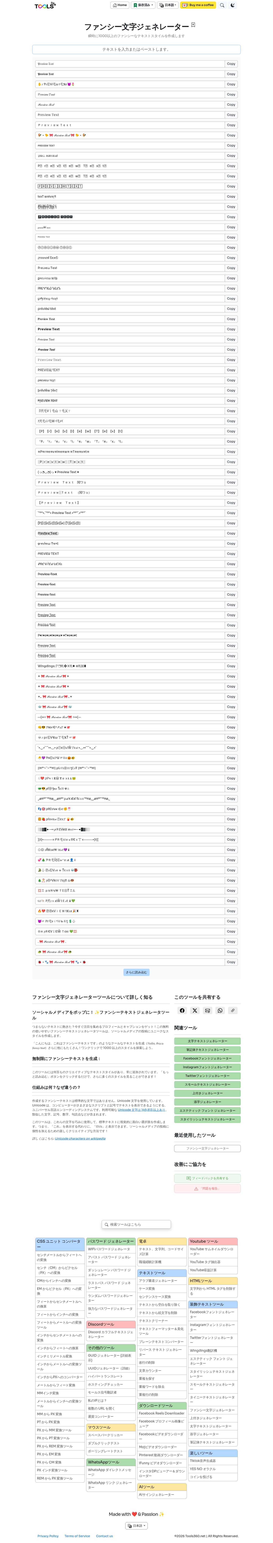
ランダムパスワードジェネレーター (110, 1298)
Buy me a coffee (198, 5)
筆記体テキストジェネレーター (207, 1050)
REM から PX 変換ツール (55, 1478)
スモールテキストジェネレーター (207, 1085)
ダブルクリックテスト (104, 1443)
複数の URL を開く (101, 1408)
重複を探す (147, 1379)
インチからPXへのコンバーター (60, 1377)
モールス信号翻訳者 (102, 1392)
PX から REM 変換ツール (55, 1446)
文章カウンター (150, 1371)
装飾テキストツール (207, 1304)
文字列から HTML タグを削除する (213, 1291)
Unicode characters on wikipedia (80, 1139)
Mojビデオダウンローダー (158, 1447)
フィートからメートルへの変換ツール (59, 1325)
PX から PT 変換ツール (53, 1438)
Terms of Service (77, 1536)
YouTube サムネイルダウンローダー (211, 1251)
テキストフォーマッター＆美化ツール (161, 1331)
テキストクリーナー (153, 1321)
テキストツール (152, 1273)
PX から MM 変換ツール (54, 1430)
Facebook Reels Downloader (161, 1413)
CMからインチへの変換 (54, 1281)
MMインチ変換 (48, 1393)
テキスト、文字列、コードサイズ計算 (161, 1251)
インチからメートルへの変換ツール (59, 1366)
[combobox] (136, 1224)
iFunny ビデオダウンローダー (160, 1463)
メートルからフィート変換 (56, 1385)
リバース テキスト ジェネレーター (160, 1352)
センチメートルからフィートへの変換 (59, 1257)
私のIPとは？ (97, 1401)
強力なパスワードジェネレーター (110, 1311)
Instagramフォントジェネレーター (207, 1067)
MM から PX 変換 (49, 1414)
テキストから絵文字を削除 (158, 1313)
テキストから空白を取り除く (159, 1305)
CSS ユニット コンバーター (59, 1244)
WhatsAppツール (103, 1462)
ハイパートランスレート (105, 1376)
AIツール (146, 1487)
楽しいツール (201, 1453)
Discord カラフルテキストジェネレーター (110, 1334)
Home (120, 5)
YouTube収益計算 (203, 1270)
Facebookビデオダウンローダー (161, 1436)
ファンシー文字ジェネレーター (207, 1148)
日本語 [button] (135, 1526)
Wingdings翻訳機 (203, 1351)
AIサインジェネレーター (156, 1495)
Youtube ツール (204, 1241)
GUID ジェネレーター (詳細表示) (109, 1358)
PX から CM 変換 (49, 1462)
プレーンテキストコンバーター (161, 1342)
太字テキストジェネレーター (207, 1041)
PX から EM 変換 (49, 1454)
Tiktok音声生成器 (203, 1461)
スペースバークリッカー (105, 1435)
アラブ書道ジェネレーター (158, 1281)
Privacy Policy (48, 1536)
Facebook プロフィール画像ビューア (161, 1423)
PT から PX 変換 (48, 1422)
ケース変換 (147, 1289)
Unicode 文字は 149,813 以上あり (142, 1110)
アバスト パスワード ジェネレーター (109, 1259)
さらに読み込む (136, 972)
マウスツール (99, 1427)
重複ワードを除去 (152, 1387)
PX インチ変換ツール (52, 1470)
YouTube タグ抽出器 (205, 1262)
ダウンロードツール (156, 1405)
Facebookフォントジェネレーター (207, 1058)
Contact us (104, 1536)
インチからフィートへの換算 (57, 1348)
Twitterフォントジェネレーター (207, 1076)
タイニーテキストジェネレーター (212, 1399)
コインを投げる (201, 1477)
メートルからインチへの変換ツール (59, 1403)
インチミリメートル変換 (54, 1356)
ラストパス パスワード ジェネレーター (109, 1285)
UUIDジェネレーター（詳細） (110, 1368)
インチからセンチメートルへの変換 (59, 1337)
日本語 (166, 5)
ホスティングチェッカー (105, 1384)
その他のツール (101, 1347)
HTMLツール (201, 1281)
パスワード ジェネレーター (111, 1241)
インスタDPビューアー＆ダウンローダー (162, 1473)
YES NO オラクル (203, 1469)
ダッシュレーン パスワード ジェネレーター (109, 1272)
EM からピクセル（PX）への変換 (59, 1291)
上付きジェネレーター (207, 1093)
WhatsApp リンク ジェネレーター (110, 1485)
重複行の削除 (148, 1395)
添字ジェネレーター (207, 1102)
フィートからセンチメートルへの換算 (59, 1304)
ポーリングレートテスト (105, 1451)
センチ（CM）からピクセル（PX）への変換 (57, 1270)
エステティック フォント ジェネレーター (207, 1111)
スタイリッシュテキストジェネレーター (207, 1119)
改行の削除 (147, 1363)
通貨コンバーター (101, 1417)
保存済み (142, 5)
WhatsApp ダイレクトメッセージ (109, 1472)
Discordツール (101, 1324)
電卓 (143, 1241)
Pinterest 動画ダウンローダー (161, 1455)
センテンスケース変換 (155, 1297)
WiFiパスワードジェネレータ (109, 1249)
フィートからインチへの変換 (57, 1315)
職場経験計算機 (150, 1262)
